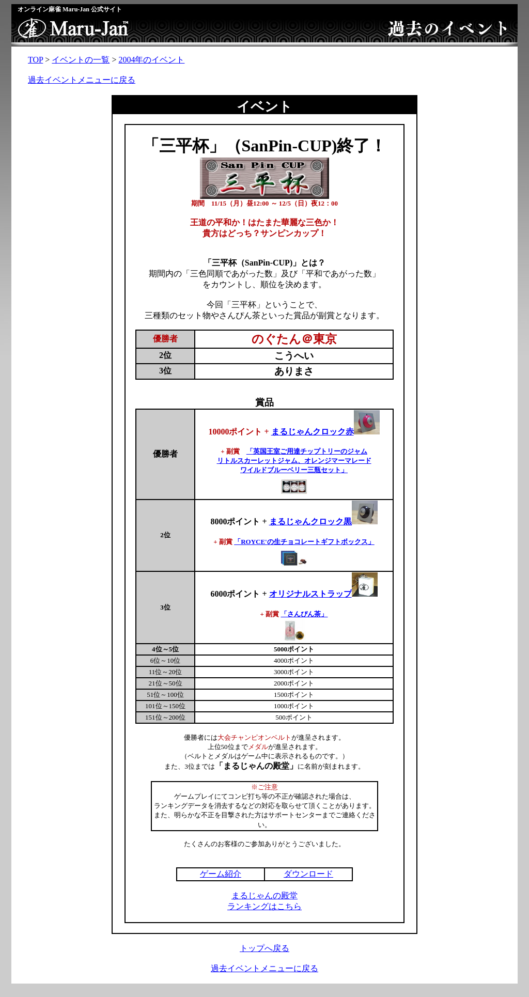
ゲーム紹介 (220, 873)
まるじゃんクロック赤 (325, 431)
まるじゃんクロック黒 (310, 521)
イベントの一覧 (81, 59)
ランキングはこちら (264, 906)
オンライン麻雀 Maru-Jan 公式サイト (70, 9)
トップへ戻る (264, 948)
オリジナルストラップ (310, 593)
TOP (35, 59)
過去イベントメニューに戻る (81, 79)
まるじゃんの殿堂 (264, 895)
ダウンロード (308, 873)
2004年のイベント (151, 59)
